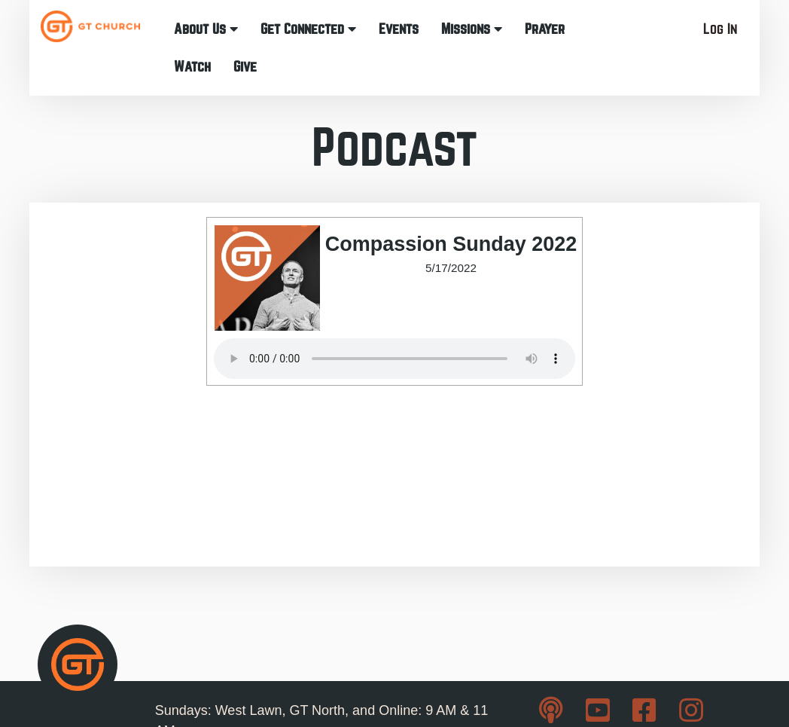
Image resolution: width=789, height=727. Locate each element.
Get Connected (308, 29)
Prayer (545, 29)
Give (245, 67)
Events (399, 29)
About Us (206, 29)
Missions (471, 29)
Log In (720, 29)
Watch (192, 67)
